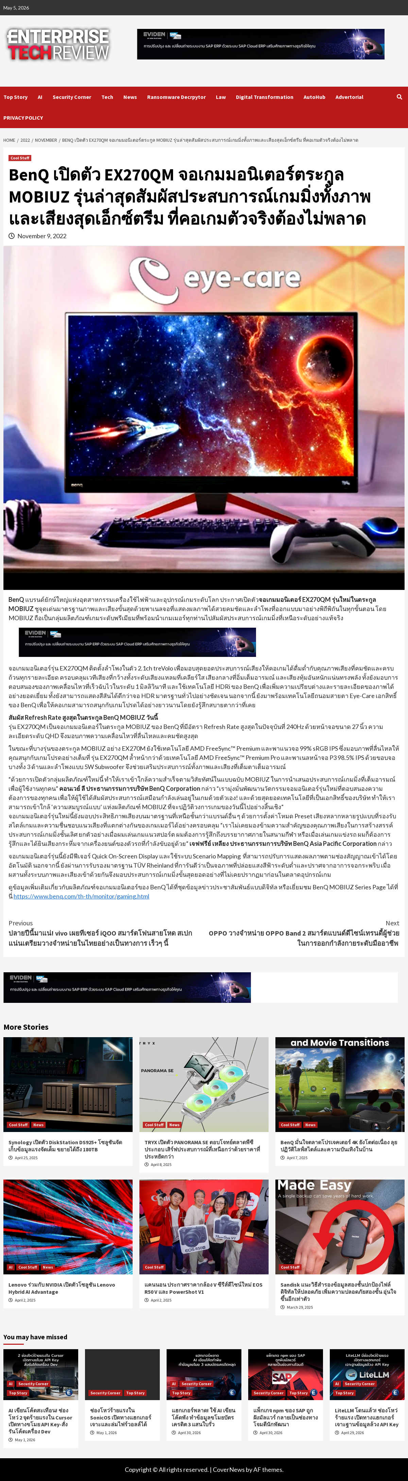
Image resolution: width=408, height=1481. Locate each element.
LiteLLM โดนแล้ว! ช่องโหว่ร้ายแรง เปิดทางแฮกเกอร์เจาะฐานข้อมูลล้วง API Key (366, 1417)
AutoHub (314, 96)
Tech (107, 96)
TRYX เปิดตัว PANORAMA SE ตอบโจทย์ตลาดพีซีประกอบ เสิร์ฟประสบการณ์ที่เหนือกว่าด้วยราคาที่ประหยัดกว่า (202, 1149)
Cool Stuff (20, 157)
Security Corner (72, 96)
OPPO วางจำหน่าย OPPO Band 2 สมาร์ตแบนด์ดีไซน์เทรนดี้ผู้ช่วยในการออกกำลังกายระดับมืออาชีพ (302, 932)
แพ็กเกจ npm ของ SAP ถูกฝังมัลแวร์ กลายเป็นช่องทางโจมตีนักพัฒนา (285, 1417)
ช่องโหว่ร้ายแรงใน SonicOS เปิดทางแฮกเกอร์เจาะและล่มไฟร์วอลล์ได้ (120, 1417)
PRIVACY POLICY (23, 117)
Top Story (15, 96)
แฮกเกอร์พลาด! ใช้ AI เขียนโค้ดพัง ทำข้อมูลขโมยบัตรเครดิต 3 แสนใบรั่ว (203, 1417)
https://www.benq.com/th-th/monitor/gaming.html (81, 896)
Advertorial (349, 96)
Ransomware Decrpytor (176, 96)
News (130, 96)
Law (221, 96)
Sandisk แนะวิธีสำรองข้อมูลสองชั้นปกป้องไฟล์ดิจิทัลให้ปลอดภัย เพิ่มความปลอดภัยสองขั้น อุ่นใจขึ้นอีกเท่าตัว (338, 1291)
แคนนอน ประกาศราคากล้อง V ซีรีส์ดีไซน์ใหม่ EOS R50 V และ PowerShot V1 (203, 1288)
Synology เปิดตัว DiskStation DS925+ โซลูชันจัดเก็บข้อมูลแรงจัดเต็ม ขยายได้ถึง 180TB (65, 1146)
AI (40, 96)
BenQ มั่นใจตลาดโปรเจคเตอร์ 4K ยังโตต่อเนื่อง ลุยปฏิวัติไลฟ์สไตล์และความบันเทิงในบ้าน (338, 1146)
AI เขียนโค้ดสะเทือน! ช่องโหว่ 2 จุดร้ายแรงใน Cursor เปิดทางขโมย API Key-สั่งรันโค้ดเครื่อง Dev (40, 1421)
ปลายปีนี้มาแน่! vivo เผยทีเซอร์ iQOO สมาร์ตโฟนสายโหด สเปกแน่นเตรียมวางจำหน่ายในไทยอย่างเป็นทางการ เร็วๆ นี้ (106, 932)
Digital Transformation (264, 96)
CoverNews (229, 1469)
